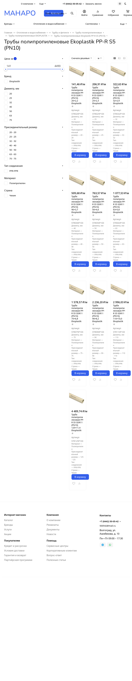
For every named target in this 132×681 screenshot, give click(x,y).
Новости (51, 534)
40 (10, 106)
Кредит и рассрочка (15, 545)
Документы (53, 529)
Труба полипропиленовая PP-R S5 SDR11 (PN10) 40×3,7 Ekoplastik (77, 204)
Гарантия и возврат (15, 555)
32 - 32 (12, 141)
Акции (7, 534)
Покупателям (12, 540)
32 (10, 102)
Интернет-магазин (15, 515)
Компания (53, 515)
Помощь (52, 540)
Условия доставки (14, 550)
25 (10, 97)
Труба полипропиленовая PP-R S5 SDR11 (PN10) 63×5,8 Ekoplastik (119, 204)
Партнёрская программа (18, 560)
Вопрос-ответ (54, 555)
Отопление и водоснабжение (48, 23)
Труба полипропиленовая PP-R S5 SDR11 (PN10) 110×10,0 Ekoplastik (119, 313)
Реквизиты (53, 524)
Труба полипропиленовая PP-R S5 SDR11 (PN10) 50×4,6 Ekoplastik (98, 204)
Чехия (12, 195)
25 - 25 (12, 136)
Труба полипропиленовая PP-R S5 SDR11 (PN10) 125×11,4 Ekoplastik (77, 422)
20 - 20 (12, 132)
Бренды (8, 23)
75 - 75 (12, 158)
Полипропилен (17, 183)
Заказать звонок (93, 3)
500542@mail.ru (108, 525)
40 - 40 (12, 145)
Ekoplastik (14, 81)
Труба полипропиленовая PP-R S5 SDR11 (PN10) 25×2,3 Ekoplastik (98, 95)
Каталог (8, 520)
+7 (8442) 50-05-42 (72, 3)
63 (10, 115)
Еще (41, 3)
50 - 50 (12, 149)
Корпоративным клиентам (62, 550)
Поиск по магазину (54, 13)
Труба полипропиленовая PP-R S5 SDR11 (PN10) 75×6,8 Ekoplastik (77, 313)
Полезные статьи (56, 560)
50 (10, 111)
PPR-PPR (13, 170)
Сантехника (91, 23)
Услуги (8, 529)
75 (10, 119)
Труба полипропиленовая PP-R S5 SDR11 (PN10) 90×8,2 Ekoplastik (98, 313)
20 (10, 93)
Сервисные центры (57, 545)
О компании (27, 3)
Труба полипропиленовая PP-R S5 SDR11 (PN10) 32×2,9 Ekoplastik (119, 95)
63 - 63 (12, 154)
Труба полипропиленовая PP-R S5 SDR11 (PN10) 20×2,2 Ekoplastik (77, 95)
